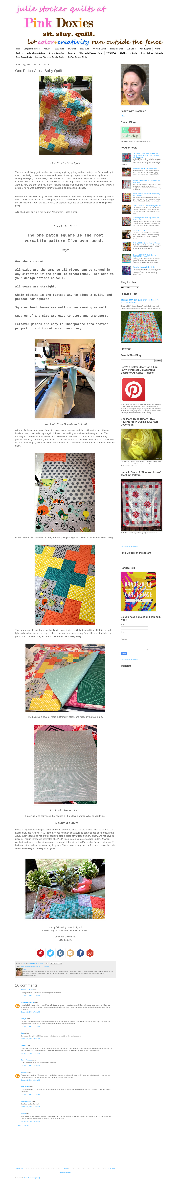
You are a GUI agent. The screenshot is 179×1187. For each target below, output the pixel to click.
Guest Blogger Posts (24, 57)
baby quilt (24, 966)
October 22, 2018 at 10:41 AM (30, 1094)
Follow (123, 116)
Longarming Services (32, 49)
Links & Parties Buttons (36, 53)
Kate (22, 1033)
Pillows (157, 49)
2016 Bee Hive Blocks (128, 53)
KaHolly (23, 1045)
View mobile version (65, 1172)
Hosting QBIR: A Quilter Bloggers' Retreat (146, 243)
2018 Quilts (84, 49)
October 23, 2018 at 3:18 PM (30, 1121)
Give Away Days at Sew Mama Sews (145, 168)
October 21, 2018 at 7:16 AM (30, 995)
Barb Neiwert (25, 1087)
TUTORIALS (111, 53)
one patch (38, 966)
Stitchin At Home (27, 990)
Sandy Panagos (26, 1060)
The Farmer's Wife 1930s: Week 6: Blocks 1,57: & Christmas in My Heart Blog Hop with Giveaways (146, 155)
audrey (23, 1113)
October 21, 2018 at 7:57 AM (30, 1026)
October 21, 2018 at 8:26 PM (30, 1065)
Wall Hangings (145, 49)
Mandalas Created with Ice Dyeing (144, 267)
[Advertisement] (65, 1147)
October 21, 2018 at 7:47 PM (30, 1053)
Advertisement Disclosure (129, 546)
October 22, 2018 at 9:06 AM (30, 1080)
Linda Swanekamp (27, 1002)
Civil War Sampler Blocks (77, 57)
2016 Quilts (59, 49)
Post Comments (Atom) (32, 1178)
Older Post (111, 1168)
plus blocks (45, 966)
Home (18, 49)
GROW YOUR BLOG (140, 231)
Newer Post (19, 1168)
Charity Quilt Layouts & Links (152, 53)
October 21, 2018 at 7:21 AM (30, 1012)
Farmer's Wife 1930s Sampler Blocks (49, 57)
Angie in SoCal (26, 1101)
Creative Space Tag (56, 53)
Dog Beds (19, 53)
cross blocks (31, 966)
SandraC (24, 1072)
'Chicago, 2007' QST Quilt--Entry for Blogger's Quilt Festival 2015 (144, 256)
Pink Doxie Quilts (117, 49)
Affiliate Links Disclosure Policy (91, 53)
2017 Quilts (72, 49)
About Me (47, 49)
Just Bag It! (131, 49)
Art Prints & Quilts (99, 49)
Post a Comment (23, 1125)
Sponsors (71, 53)
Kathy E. (24, 1019)
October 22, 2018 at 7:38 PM (30, 1107)
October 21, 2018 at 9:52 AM (30, 1039)
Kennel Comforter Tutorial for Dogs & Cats (147, 206)
